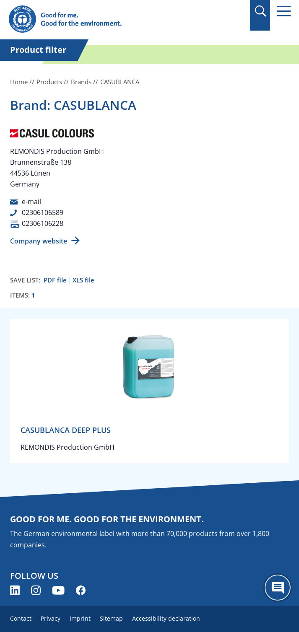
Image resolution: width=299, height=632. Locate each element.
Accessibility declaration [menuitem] (166, 618)
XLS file (83, 280)
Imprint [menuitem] (80, 618)
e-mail (31, 201)
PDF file (55, 280)
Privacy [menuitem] (50, 618)
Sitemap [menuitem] (111, 618)
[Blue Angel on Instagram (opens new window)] (36, 590)
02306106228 (42, 223)
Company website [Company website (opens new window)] (38, 241)
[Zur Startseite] (107, 19)
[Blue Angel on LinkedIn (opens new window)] (15, 590)
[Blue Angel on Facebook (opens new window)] (81, 590)
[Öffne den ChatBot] (278, 588)
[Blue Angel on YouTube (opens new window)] (58, 590)
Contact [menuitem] (20, 618)
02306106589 (42, 212)
